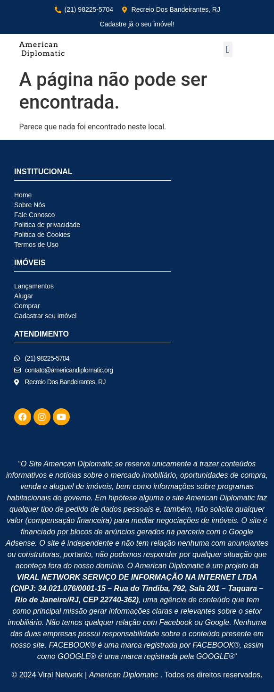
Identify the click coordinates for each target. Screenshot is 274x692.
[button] (228, 49)
